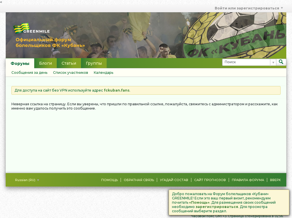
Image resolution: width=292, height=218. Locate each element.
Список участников (70, 72)
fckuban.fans (116, 90)
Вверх (275, 180)
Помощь (109, 180)
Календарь (103, 72)
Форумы (20, 63)
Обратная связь (139, 180)
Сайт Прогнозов (210, 180)
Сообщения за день (29, 72)
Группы (94, 63)
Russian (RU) (27, 180)
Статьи (69, 63)
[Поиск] (249, 62)
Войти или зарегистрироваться (249, 8)
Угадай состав (174, 180)
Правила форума (248, 180)
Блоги (45, 63)
